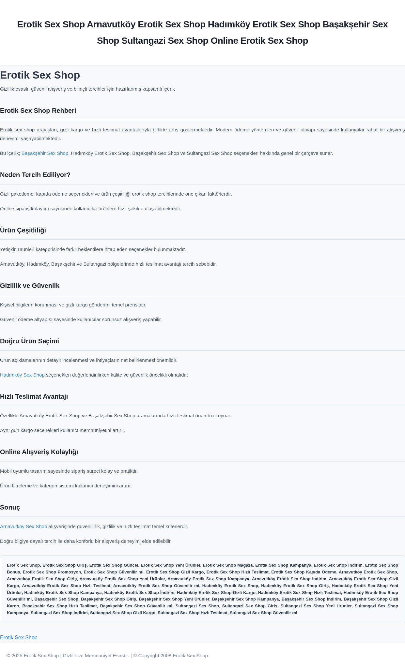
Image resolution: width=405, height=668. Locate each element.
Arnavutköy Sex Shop (23, 526)
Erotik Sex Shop (19, 637)
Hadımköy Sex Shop (22, 375)
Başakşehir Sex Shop (45, 153)
